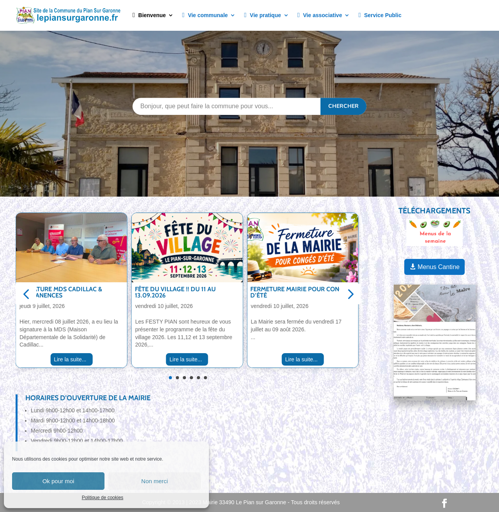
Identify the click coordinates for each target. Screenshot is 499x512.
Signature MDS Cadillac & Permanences (60, 292)
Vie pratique (262, 15)
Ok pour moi (58, 481)
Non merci (154, 481)
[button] (26, 294)
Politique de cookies (103, 497)
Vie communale (205, 15)
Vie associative (319, 15)
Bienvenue (149, 15)
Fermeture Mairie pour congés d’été (300, 292)
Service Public (379, 15)
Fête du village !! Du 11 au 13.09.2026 (175, 292)
